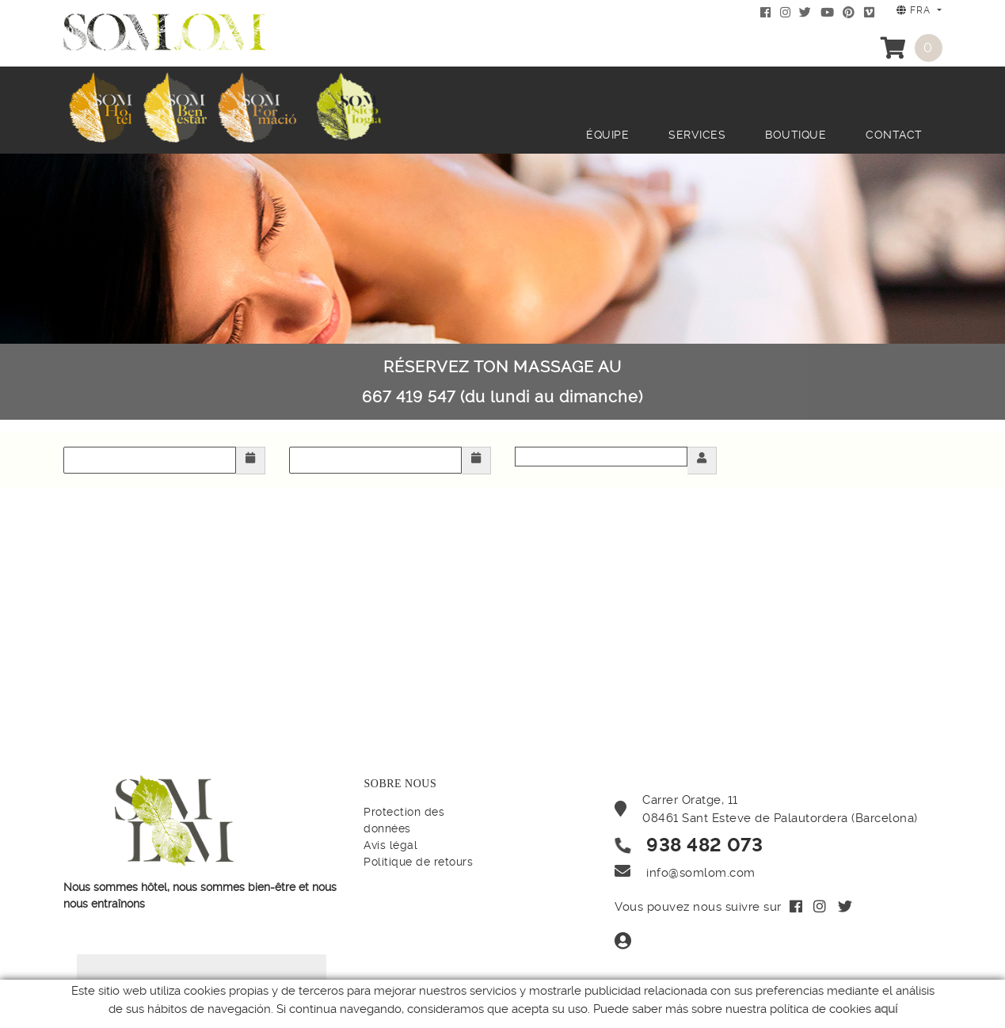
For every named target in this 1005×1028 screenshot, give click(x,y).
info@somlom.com (701, 873)
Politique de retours (418, 861)
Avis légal (390, 845)
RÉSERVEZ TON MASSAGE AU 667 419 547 (502, 381)
